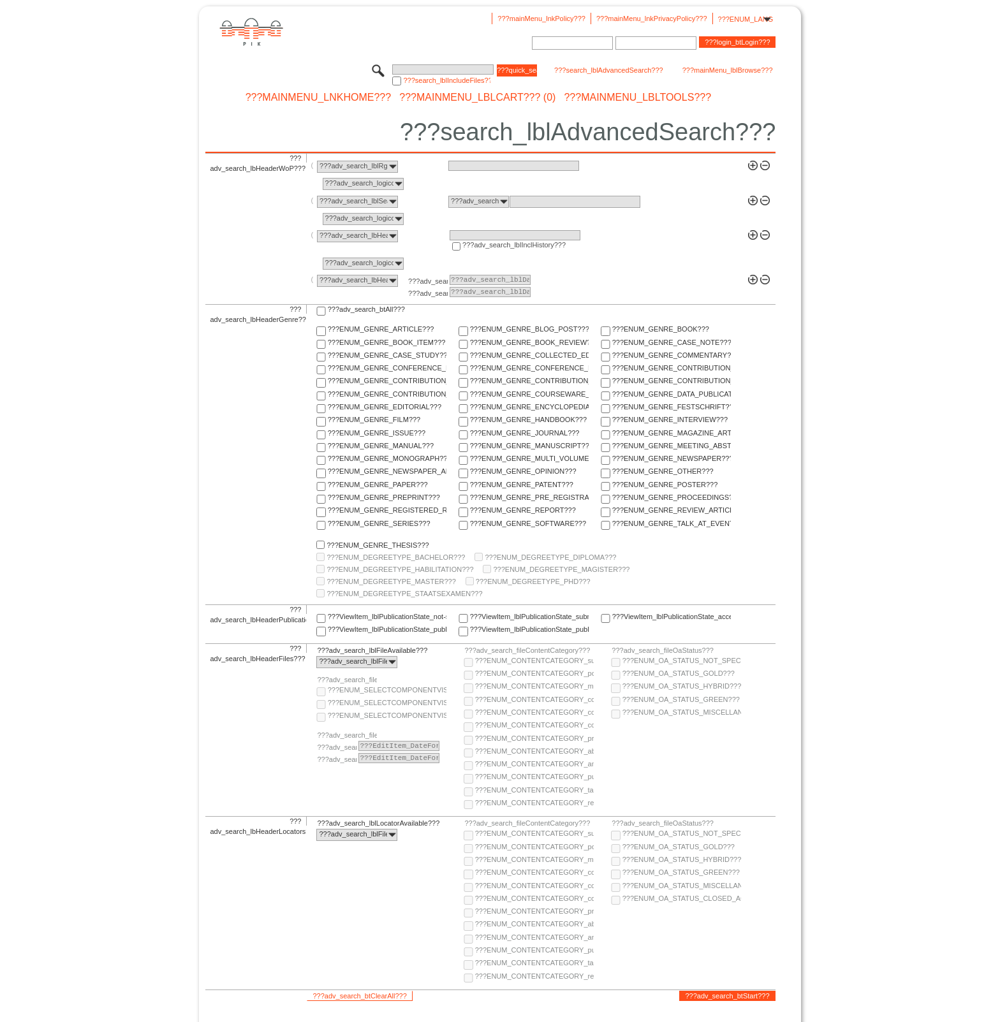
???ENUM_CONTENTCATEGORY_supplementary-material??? (534, 660)
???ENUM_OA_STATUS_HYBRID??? (681, 686)
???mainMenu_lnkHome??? (319, 97)
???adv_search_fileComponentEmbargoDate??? (347, 735)
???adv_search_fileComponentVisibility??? (347, 679)
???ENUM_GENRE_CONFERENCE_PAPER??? (387, 368)
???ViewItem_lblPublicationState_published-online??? (387, 629)
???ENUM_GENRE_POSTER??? (665, 484)
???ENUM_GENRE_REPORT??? (523, 510)
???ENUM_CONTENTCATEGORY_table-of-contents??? (534, 790)
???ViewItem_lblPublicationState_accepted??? (671, 616)
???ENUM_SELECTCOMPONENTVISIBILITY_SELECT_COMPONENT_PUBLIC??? (387, 702)
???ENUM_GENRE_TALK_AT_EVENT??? (671, 523)
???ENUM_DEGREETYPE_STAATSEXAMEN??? (404, 593)
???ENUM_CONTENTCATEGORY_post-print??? (534, 673)
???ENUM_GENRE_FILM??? (374, 419)
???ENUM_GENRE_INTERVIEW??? (670, 419)
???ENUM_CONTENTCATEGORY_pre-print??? (534, 738)
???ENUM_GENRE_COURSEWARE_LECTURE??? (529, 394)
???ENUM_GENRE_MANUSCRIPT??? (529, 445)
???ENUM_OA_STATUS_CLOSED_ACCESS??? (681, 898)
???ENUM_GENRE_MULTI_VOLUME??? (529, 458)
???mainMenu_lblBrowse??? (727, 70)
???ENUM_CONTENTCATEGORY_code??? (534, 699)
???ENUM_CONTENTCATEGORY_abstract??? (534, 751)
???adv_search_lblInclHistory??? (514, 245)
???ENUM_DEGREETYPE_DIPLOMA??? (550, 557)
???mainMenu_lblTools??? (637, 97)
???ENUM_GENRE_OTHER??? (663, 471)
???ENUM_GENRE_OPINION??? (523, 471)
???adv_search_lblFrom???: (428, 281)
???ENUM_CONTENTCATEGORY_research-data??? (534, 803)
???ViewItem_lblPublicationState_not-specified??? (387, 616)
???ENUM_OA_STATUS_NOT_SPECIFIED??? (681, 660)
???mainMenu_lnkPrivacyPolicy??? (651, 18)
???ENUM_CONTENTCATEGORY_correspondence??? (534, 725)
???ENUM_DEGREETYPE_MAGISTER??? (561, 569)
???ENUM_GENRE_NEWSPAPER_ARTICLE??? (387, 471)
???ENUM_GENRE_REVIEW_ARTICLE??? (671, 510)
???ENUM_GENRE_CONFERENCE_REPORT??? (529, 368)
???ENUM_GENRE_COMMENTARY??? (671, 355)
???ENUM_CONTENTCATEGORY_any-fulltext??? (534, 764)
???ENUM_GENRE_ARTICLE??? (381, 329)
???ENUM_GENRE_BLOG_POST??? (529, 329)
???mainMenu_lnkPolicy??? (541, 18)
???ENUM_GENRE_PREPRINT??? (384, 497)
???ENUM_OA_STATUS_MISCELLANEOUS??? (681, 712)
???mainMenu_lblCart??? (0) (477, 97)
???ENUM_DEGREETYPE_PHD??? (533, 581)
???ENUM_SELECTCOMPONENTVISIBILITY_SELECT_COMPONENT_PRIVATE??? (387, 715)
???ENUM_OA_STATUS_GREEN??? (681, 699)
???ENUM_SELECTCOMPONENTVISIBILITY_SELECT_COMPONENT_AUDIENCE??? (387, 690)
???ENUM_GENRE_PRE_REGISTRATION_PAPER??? (529, 497)
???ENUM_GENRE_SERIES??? (379, 523)
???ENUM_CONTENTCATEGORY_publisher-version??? (534, 776)
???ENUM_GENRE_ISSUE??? (376, 433)
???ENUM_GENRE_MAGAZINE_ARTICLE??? (671, 433)
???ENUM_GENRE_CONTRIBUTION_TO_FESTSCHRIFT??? (671, 380)
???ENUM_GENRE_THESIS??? (378, 545)
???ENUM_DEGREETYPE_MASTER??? (391, 581)
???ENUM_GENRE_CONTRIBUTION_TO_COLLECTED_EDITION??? (671, 368)
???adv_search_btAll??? (366, 309)
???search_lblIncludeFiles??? (446, 80)
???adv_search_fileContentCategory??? (527, 650)
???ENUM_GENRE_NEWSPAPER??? (671, 458)
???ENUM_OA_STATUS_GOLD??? (678, 673)
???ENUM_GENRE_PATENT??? (521, 484)
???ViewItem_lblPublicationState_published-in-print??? (529, 629)
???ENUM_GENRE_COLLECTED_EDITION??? (529, 355)
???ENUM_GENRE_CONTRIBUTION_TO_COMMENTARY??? (387, 380)
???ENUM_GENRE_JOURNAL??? (525, 433)
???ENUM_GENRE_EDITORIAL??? (384, 407)
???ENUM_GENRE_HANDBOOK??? (528, 419)
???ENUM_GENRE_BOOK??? (660, 329)
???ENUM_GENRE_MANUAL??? (381, 445)
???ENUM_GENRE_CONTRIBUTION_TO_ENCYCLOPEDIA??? (529, 380)
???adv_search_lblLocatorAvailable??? (378, 823)
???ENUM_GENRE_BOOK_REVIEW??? (529, 342)
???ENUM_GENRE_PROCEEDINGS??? (671, 497)
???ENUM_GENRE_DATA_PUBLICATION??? (671, 394)
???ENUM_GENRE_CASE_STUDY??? (387, 355)
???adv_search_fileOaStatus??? (663, 650)
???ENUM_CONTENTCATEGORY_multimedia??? (534, 686)
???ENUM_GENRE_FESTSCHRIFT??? (671, 407)
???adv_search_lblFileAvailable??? (372, 650)
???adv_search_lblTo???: (428, 293)
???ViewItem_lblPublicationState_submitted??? (529, 616)
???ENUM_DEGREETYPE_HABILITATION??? (400, 569)
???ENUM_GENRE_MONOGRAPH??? (387, 458)
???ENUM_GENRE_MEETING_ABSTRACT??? (671, 445)
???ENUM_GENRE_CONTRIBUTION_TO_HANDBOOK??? (387, 394)
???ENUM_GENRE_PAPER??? (378, 484)
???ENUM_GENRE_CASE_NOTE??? (671, 342)
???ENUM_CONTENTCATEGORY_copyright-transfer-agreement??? (534, 712)
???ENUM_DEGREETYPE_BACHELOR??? (396, 557)
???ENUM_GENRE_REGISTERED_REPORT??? (387, 510)
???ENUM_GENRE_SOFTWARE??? (528, 523)
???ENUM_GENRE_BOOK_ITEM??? (387, 342)
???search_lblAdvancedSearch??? (608, 70)
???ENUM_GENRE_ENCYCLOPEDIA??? (529, 407)
